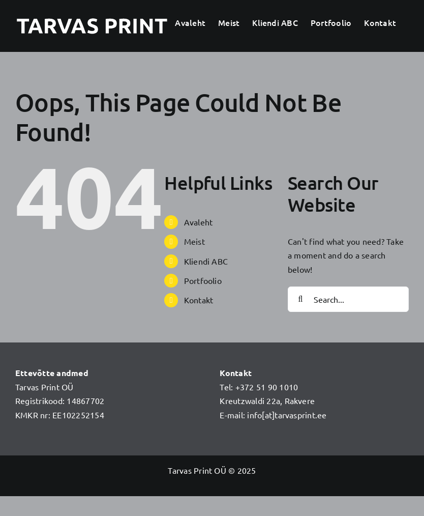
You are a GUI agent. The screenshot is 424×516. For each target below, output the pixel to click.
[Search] (300, 299)
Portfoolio (203, 280)
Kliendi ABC (206, 261)
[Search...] (348, 299)
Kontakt (199, 300)
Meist (194, 241)
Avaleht (198, 222)
